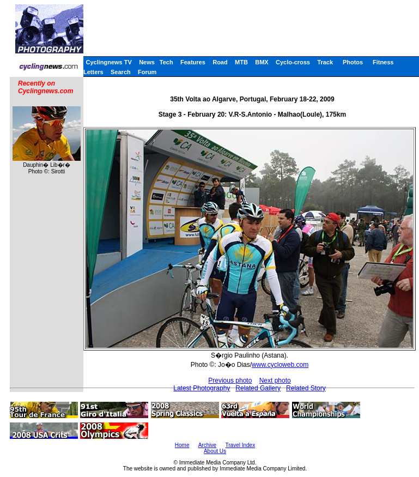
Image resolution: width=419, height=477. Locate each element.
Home (182, 445)
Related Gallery (258, 388)
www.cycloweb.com (280, 365)
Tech (166, 62)
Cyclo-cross (293, 62)
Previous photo (230, 380)
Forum (147, 72)
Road (220, 62)
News (147, 62)
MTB (241, 62)
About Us (215, 451)
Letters (93, 72)
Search (121, 72)
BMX (261, 62)
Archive (207, 445)
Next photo (275, 380)
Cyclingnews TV (108, 62)
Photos (353, 62)
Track (325, 62)
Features (192, 62)
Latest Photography (201, 388)
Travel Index (241, 445)
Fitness (383, 62)
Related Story (306, 388)
